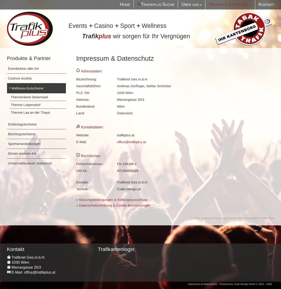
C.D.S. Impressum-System (208, 218)
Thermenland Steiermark (29, 97)
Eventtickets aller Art (23, 68)
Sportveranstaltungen (24, 144)
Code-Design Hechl (248, 218)
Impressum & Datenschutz (202, 284)
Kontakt (266, 4)
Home (125, 4)
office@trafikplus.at (131, 142)
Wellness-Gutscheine (27, 88)
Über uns (190, 4)
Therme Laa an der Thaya (30, 112)
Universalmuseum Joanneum (30, 163)
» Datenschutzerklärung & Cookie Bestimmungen (113, 205)
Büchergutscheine (21, 134)
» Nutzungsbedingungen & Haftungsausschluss (112, 200)
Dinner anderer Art (22, 153)
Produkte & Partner (229, 4)
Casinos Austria (20, 78)
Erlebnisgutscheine (22, 124)
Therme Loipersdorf (26, 105)
